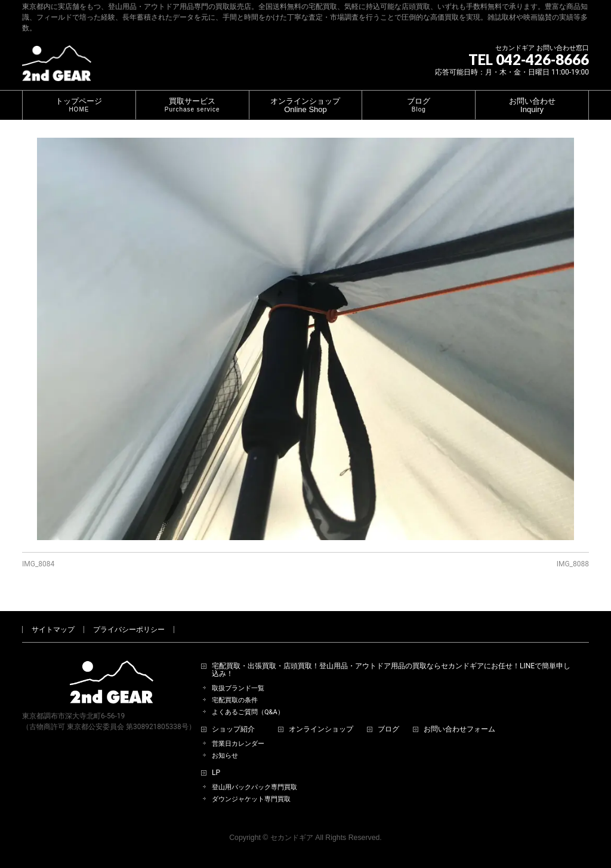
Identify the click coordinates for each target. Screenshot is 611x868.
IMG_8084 (38, 564)
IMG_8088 (573, 564)
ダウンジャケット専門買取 (251, 799)
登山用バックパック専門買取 (254, 787)
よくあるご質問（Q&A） (248, 712)
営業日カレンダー (238, 744)
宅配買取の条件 (235, 700)
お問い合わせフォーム (459, 729)
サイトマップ (53, 629)
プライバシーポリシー (129, 629)
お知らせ (225, 756)
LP (216, 773)
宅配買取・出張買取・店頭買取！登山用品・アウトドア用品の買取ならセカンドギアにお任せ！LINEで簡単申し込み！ (391, 670)
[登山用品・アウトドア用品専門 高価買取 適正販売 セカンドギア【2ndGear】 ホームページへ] (56, 68)
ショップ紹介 (233, 729)
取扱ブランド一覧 (238, 688)
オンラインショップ (321, 729)
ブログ (388, 729)
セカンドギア (291, 837)
